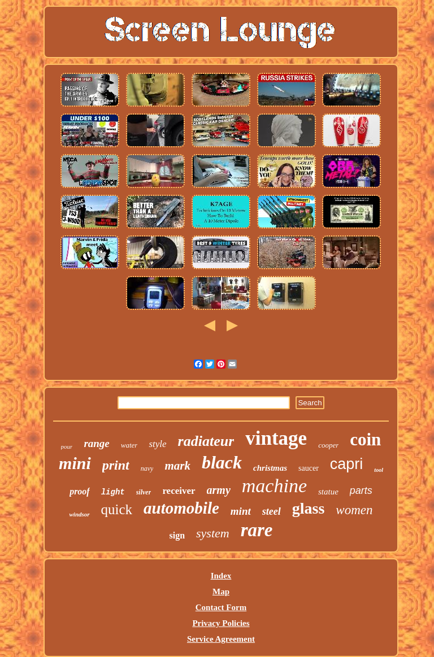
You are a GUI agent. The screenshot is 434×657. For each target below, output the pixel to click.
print (115, 465)
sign (177, 535)
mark (177, 465)
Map (220, 591)
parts (361, 490)
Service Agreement (221, 638)
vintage (276, 438)
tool (378, 470)
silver (143, 492)
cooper (328, 445)
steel (271, 511)
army (219, 490)
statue (328, 491)
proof (80, 491)
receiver (178, 490)
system (212, 533)
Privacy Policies (220, 623)
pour (67, 446)
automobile (181, 508)
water (129, 445)
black (222, 462)
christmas (270, 467)
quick (117, 509)
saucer (308, 468)
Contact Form (221, 607)
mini (75, 463)
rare (257, 530)
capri (346, 463)
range (96, 443)
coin (365, 439)
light (113, 492)
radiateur (206, 441)
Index (221, 575)
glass (308, 508)
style (157, 444)
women (354, 510)
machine (274, 485)
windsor (79, 514)
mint (241, 511)
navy (147, 468)
